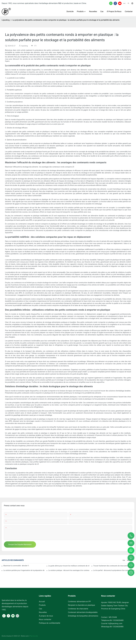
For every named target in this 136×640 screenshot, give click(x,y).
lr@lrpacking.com (115, 623)
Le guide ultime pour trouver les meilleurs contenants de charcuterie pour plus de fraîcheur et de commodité (68, 566)
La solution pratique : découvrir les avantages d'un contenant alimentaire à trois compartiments (68, 570)
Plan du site (34, 636)
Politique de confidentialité (49, 623)
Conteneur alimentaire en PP (79, 601)
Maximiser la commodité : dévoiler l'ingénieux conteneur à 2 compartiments (16, 566)
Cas (124, 560)
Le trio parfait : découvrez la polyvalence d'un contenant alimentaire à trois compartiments (113, 570)
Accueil (42, 601)
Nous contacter (45, 619)
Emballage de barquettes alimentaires (83, 616)
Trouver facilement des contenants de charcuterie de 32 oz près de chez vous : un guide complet (113, 566)
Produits (42, 605)
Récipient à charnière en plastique (81, 605)
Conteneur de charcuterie (78, 609)
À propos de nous (46, 616)
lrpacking (6, 20)
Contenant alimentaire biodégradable (82, 612)
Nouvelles (43, 612)
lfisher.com (25, 636)
